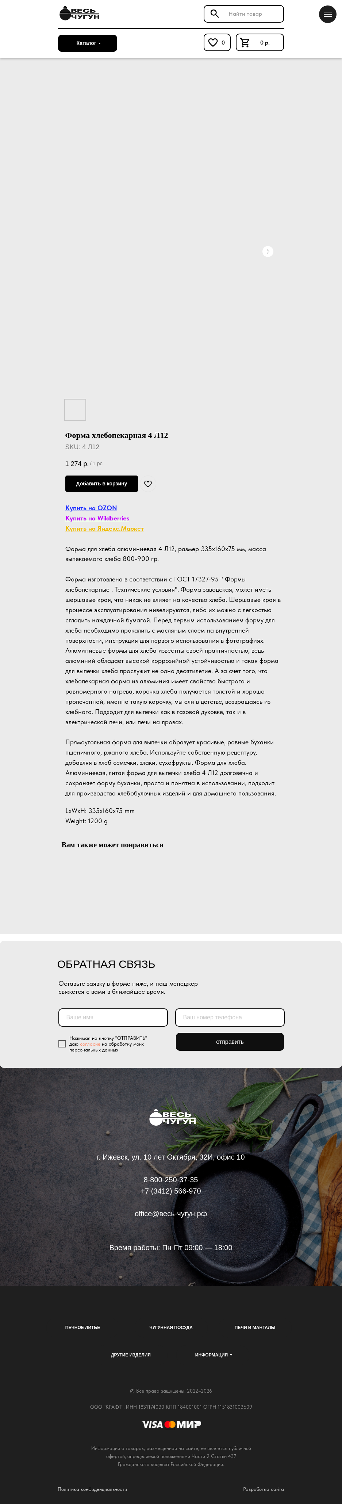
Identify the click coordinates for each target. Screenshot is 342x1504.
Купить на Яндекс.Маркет (104, 528)
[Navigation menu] (328, 14)
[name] (113, 1017)
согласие (90, 1044)
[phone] (230, 1017)
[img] (78, 13)
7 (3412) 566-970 (173, 1191)
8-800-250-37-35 (171, 1180)
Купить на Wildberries (97, 518)
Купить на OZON (91, 508)
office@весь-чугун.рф (171, 1214)
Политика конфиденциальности (92, 1489)
